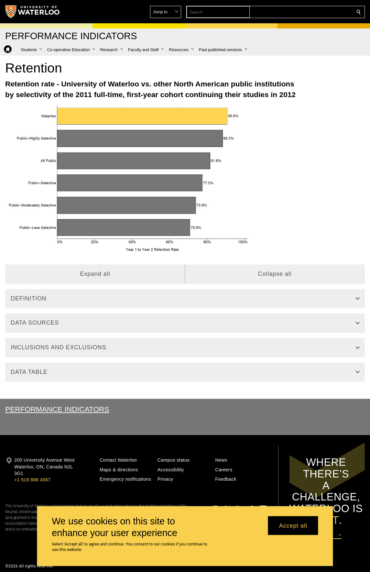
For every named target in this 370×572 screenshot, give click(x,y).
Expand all (95, 274)
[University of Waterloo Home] (32, 11)
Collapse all (275, 274)
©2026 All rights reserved (29, 566)
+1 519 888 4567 (32, 479)
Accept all (293, 525)
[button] (312, 12)
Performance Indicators (57, 409)
